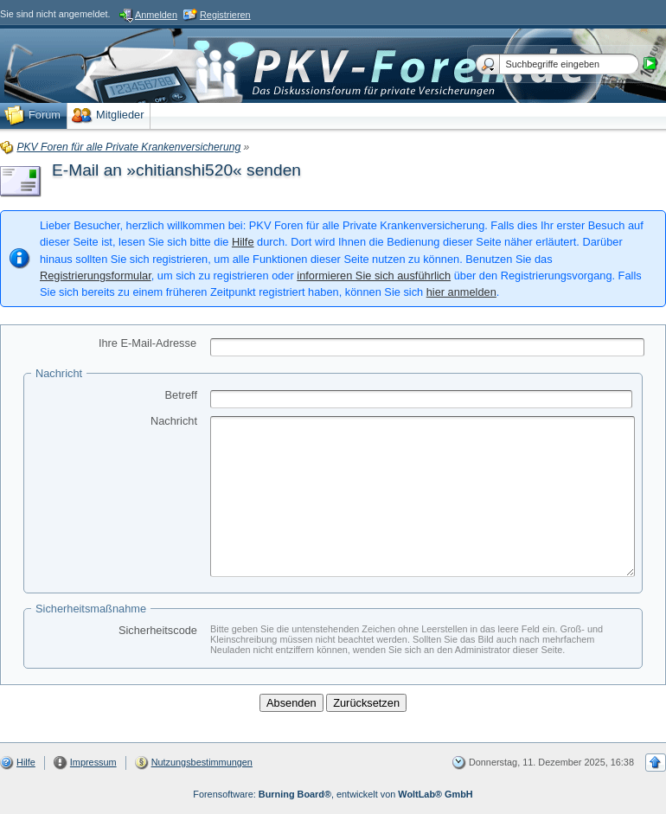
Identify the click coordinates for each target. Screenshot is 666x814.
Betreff (181, 394)
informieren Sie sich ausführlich (374, 275)
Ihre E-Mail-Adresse (147, 342)
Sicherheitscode (157, 630)
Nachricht (173, 420)
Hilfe (243, 241)
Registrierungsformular (95, 275)
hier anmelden (461, 291)
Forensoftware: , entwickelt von (332, 794)
